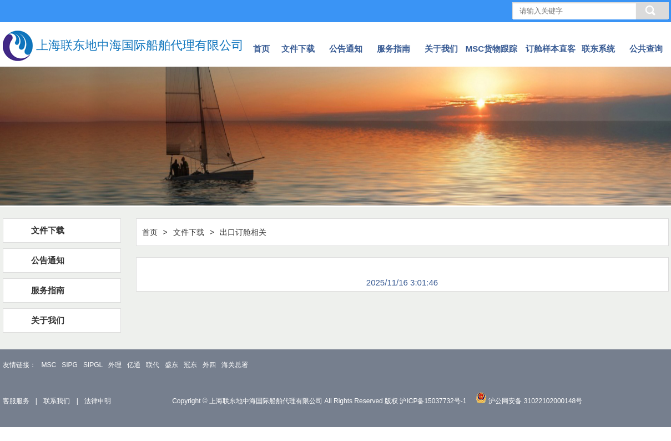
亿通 (133, 365)
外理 (115, 365)
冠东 (190, 365)
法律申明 (97, 401)
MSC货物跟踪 (491, 48)
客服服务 (16, 401)
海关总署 (234, 365)
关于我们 (441, 48)
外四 (209, 365)
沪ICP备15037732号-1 (433, 401)
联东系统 (598, 48)
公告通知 (345, 48)
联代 (152, 365)
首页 (261, 48)
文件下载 (298, 48)
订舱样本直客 (551, 48)
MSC (49, 365)
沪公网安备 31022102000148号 (535, 401)
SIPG (70, 365)
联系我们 (56, 401)
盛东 (171, 365)
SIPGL (93, 365)
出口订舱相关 (243, 232)
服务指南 (393, 48)
